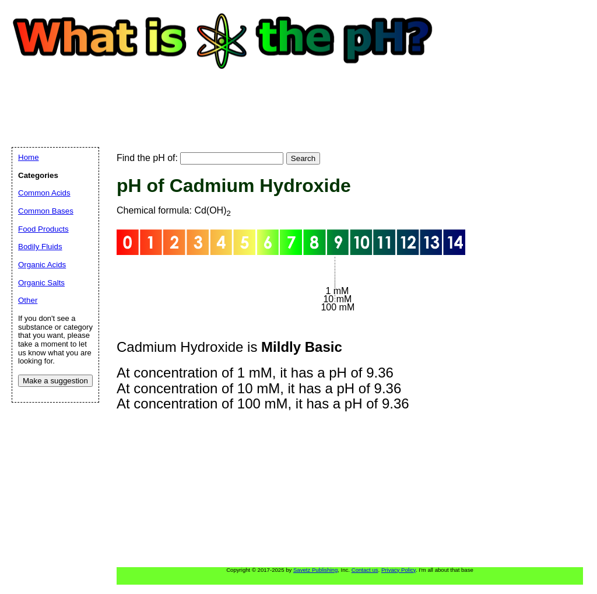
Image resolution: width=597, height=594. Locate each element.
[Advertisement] (224, 96)
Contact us (365, 570)
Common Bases (45, 211)
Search (303, 158)
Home (28, 157)
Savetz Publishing (315, 570)
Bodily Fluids (40, 246)
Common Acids (44, 192)
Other (27, 300)
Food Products (43, 229)
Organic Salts (41, 282)
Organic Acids (42, 264)
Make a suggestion (55, 380)
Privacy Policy (398, 570)
